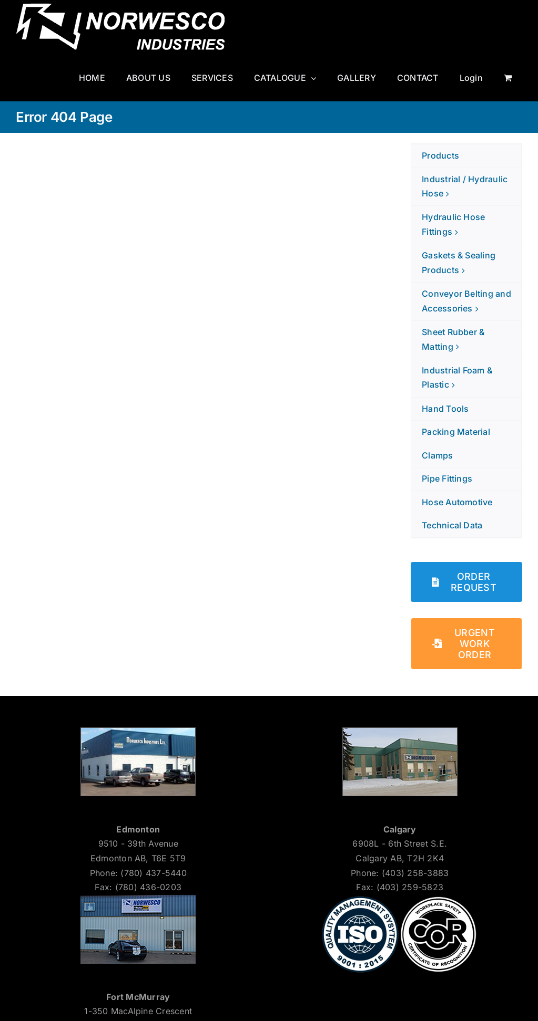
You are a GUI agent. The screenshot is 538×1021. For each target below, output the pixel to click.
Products (440, 155)
